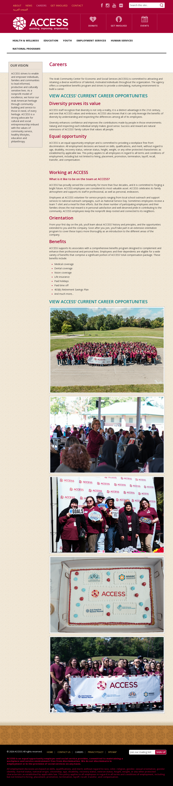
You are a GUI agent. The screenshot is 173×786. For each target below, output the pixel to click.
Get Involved (59, 5)
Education (51, 40)
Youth (67, 40)
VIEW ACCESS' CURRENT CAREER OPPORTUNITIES (98, 96)
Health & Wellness (26, 40)
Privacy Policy (95, 752)
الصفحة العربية (20, 9)
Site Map (112, 752)
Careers (41, 5)
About (17, 5)
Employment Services (91, 40)
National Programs (26, 48)
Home (50, 752)
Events (144, 25)
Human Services (122, 40)
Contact (77, 5)
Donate (93, 25)
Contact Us (64, 752)
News (28, 5)
